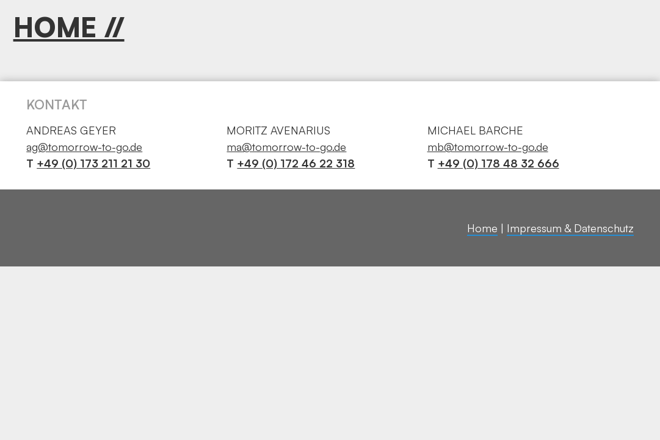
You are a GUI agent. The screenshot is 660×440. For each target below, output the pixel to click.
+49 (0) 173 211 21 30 (93, 163)
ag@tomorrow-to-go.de (84, 146)
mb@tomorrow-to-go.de (487, 146)
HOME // (69, 27)
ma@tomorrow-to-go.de (286, 146)
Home (482, 228)
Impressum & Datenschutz (570, 228)
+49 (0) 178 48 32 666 (498, 163)
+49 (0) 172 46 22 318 (296, 163)
